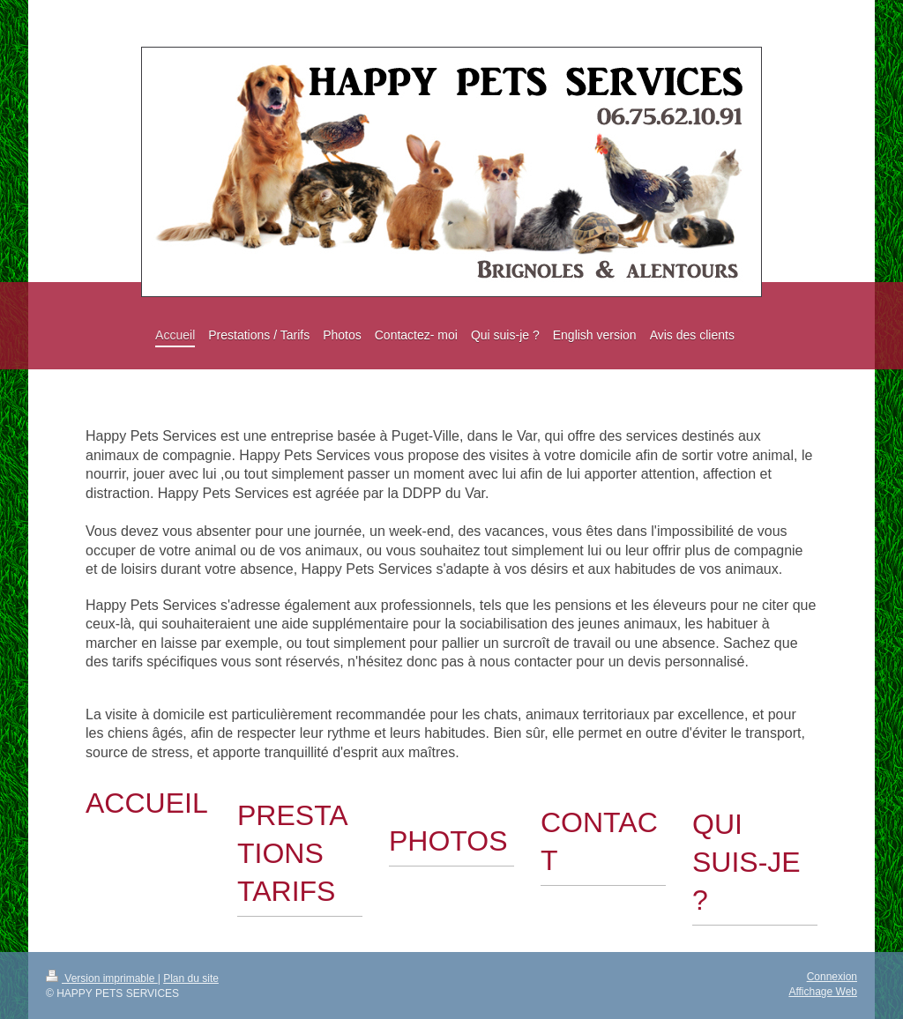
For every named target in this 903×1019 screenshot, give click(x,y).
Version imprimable (102, 978)
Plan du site (191, 978)
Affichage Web (822, 992)
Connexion (832, 977)
